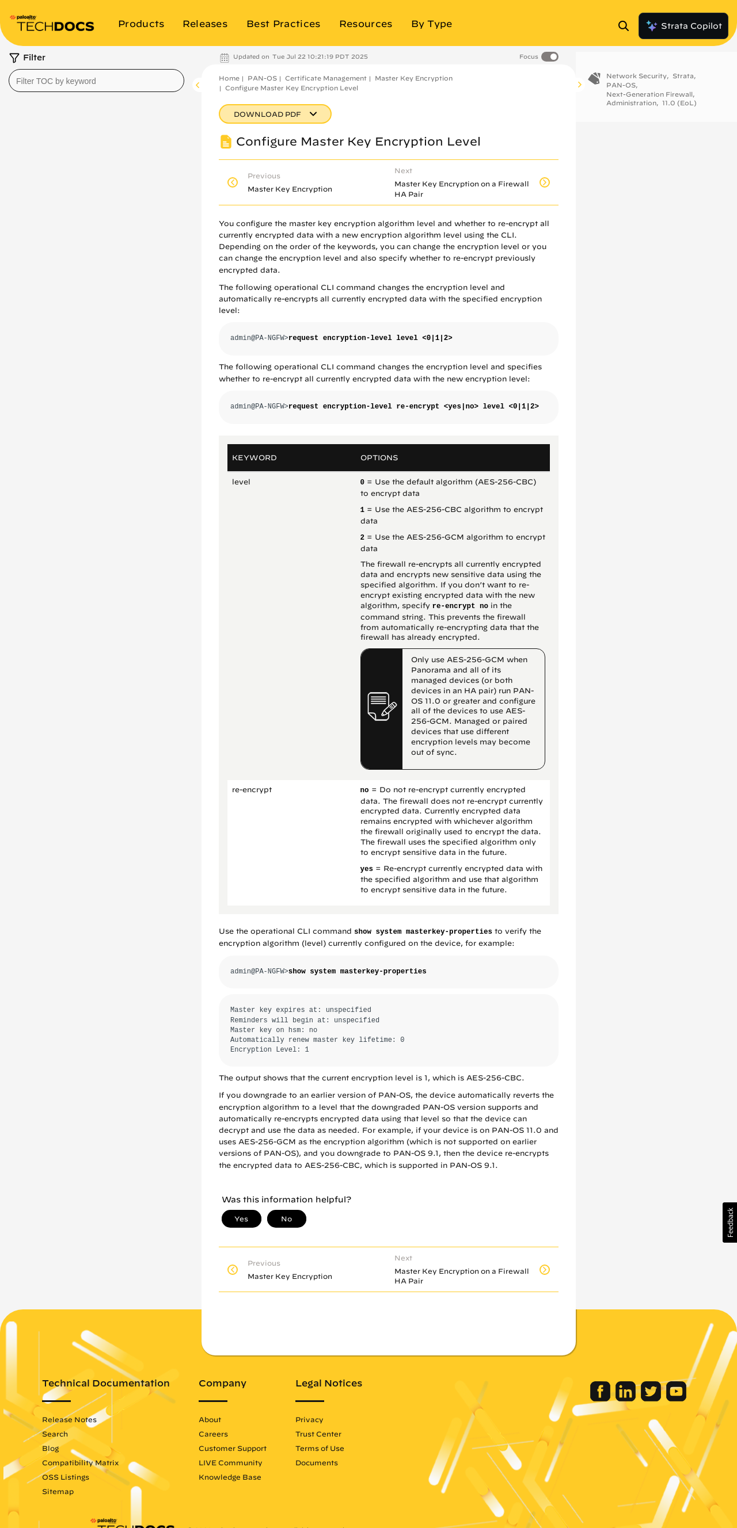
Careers (260, 1434)
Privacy (357, 1419)
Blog (97, 1448)
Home (229, 78)
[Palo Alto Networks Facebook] (554, 1398)
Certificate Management (326, 78)
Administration (631, 106)
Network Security (636, 79)
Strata (683, 79)
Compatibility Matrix (127, 1462)
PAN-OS (262, 78)
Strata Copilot (683, 26)
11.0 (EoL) (679, 106)
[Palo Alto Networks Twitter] (605, 1398)
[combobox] (96, 80)
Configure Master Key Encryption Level (291, 87)
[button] (730, 1222)
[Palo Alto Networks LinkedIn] (579, 1398)
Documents (364, 1462)
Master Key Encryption (414, 78)
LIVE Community (278, 1462)
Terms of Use (367, 1448)
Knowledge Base (277, 1477)
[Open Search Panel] (627, 26)
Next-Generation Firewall (649, 97)
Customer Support (280, 1448)
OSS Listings (112, 1477)
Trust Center (366, 1434)
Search (102, 1434)
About (257, 1419)
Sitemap (105, 1491)
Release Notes (116, 1419)
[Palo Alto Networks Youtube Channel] (629, 1398)
